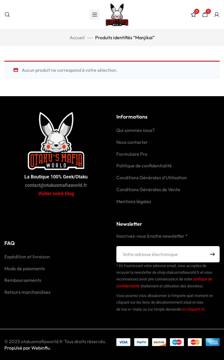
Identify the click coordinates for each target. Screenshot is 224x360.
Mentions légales (133, 201)
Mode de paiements (24, 268)
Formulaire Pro (131, 154)
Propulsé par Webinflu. (27, 348)
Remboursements (22, 280)
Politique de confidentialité (144, 166)
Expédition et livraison (27, 256)
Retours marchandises (27, 292)
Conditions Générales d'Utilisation (151, 177)
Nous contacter (132, 142)
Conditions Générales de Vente (148, 189)
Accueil (77, 37)
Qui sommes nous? (135, 130)
